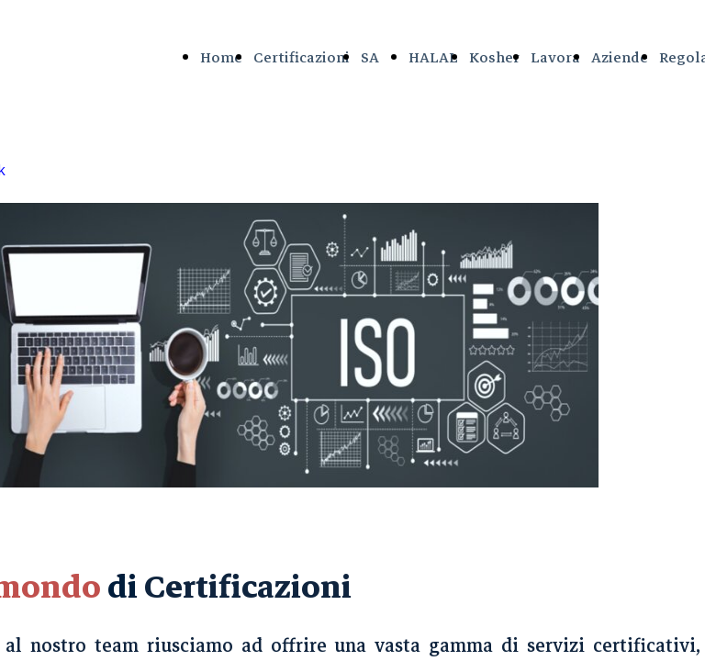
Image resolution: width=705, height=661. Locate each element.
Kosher (494, 58)
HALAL (433, 58)
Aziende (619, 58)
